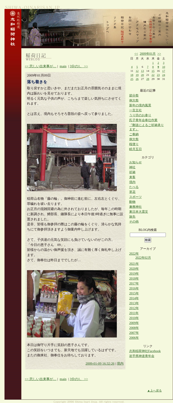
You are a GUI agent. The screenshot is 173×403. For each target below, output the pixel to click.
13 (142, 70)
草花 (132, 192)
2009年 (134, 323)
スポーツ (135, 197)
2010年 (134, 318)
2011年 (134, 313)
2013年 (134, 303)
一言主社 (135, 110)
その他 (134, 221)
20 (142, 75)
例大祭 (134, 100)
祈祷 (132, 172)
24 (163, 75)
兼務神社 (135, 206)
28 (147, 79)
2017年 (134, 283)
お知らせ (135, 162)
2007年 (134, 333)
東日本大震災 (138, 211)
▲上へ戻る (154, 390)
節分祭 (134, 95)
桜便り (134, 144)
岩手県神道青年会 (141, 356)
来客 (132, 177)
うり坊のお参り (140, 115)
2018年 (134, 278)
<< (136, 53)
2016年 (134, 288)
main (63, 66)
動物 (132, 202)
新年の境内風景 (140, 105)
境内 (120, 363)
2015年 (134, 293)
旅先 (132, 216)
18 (131, 75)
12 (137, 70)
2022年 (134, 253)
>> (159, 53)
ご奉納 (134, 134)
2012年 (134, 308)
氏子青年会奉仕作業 (143, 120)
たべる (134, 187)
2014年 (134, 298)
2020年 (134, 268)
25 (131, 79)
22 (153, 75)
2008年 (134, 328)
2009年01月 (148, 53)
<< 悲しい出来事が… (40, 66)
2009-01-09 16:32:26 (100, 363)
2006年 (134, 337)
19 (137, 75)
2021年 (134, 263)
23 (158, 75)
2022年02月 (143, 257)
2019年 (134, 273)
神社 (132, 167)
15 (153, 70)
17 (163, 70)
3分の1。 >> (79, 66)
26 (137, 79)
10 (163, 66)
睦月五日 (135, 149)
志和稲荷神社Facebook (145, 351)
